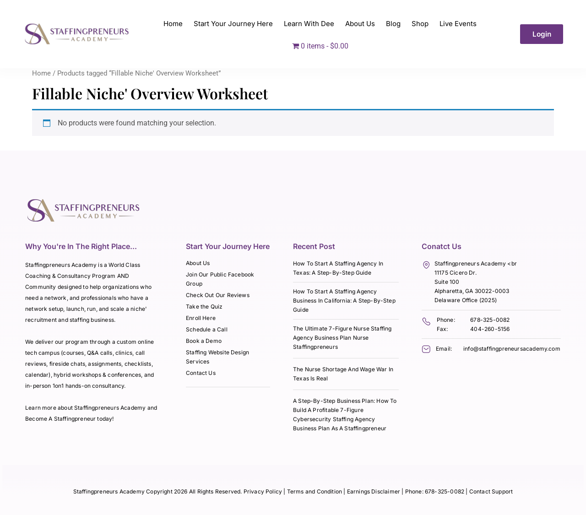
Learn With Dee (309, 23)
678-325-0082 (490, 319)
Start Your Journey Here (233, 23)
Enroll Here (201, 317)
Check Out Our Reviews (218, 295)
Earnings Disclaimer (374, 491)
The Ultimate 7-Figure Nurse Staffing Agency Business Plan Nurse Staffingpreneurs (342, 337)
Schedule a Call (207, 329)
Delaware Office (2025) (465, 300)
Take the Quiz (204, 306)
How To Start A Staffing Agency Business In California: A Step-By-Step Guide (344, 300)
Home (173, 23)
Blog (393, 23)
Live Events (458, 23)
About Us (360, 23)
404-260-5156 (490, 328)
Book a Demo (204, 340)
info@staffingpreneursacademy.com (511, 348)
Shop (420, 23)
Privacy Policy (263, 491)
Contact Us (201, 372)
